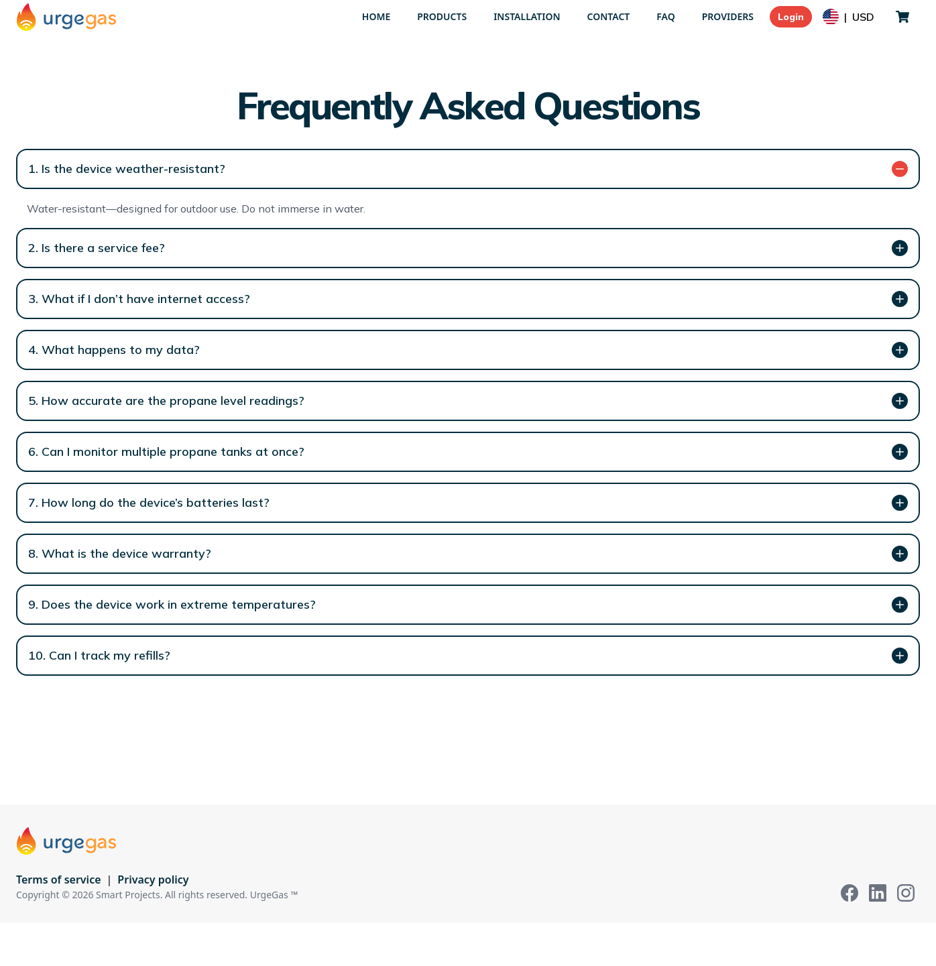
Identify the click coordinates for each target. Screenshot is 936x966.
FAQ (665, 16)
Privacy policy (152, 879)
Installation (526, 16)
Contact (608, 16)
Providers (728, 16)
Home (376, 16)
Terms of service (58, 879)
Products (442, 16)
